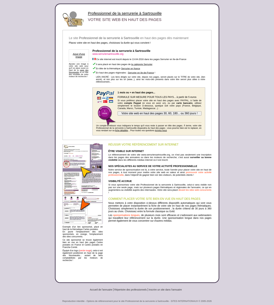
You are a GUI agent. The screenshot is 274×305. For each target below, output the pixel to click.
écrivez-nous (161, 130)
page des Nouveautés (78, 71)
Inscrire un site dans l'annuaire (165, 289)
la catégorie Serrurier (141, 64)
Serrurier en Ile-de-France (141, 72)
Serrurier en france (130, 68)
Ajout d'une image (79, 55)
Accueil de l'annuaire (101, 289)
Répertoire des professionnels (130, 289)
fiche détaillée (121, 130)
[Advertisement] (159, 250)
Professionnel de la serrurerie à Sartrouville (125, 13)
